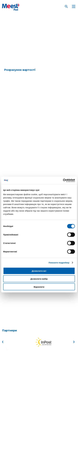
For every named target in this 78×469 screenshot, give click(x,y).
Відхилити (39, 287)
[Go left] (3, 342)
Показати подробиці (59, 262)
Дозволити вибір (39, 279)
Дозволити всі (39, 271)
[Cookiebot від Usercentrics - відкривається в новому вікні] (63, 180)
